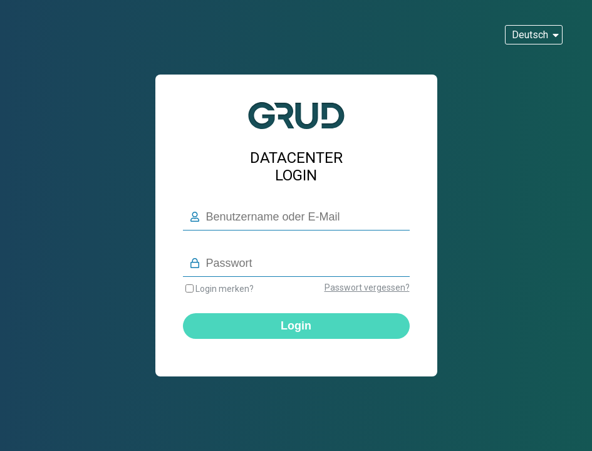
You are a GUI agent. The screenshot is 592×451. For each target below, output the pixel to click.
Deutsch (530, 35)
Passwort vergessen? (367, 288)
